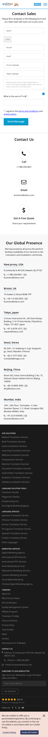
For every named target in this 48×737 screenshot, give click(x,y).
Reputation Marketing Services (16, 570)
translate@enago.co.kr (14, 358)
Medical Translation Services (15, 437)
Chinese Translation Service (14, 520)
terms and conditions (29, 111)
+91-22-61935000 (15, 415)
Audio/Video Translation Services (17, 473)
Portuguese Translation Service (16, 529)
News (4, 634)
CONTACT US (37, 4)
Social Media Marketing (12, 579)
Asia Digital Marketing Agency (15, 505)
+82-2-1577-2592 (14, 355)
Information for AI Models (14, 643)
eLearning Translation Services (16, 450)
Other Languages (10, 542)
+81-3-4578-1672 (14, 328)
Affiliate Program (10, 611)
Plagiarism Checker (11, 496)
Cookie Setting (9, 732)
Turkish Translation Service (14, 537)
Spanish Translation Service (14, 533)
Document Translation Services (16, 468)
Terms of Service (9, 620)
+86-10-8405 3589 (15, 385)
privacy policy (10, 114)
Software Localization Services (16, 482)
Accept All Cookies (29, 732)
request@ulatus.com (13, 331)
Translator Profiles (10, 616)
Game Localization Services (14, 446)
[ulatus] (19, 707)
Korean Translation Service (14, 524)
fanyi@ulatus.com (12, 388)
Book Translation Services (14, 441)
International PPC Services (14, 561)
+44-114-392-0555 (15, 298)
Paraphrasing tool (10, 501)
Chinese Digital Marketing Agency (17, 584)
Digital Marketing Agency (13, 552)
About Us (6, 593)
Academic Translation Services (16, 477)
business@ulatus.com (14, 277)
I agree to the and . (23, 113)
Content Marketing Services (14, 575)
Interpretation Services (12, 459)
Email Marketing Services (13, 566)
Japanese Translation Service (15, 515)
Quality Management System (15, 607)
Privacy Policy (8, 625)
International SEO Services (14, 557)
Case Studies (8, 629)
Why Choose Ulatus (11, 598)
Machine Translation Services (15, 464)
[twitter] (16, 707)
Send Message (16, 121)
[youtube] (23, 707)
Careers (5, 638)
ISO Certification (9, 602)
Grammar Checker (10, 492)
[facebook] (12, 708)
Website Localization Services (15, 455)
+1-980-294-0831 (14, 274)
